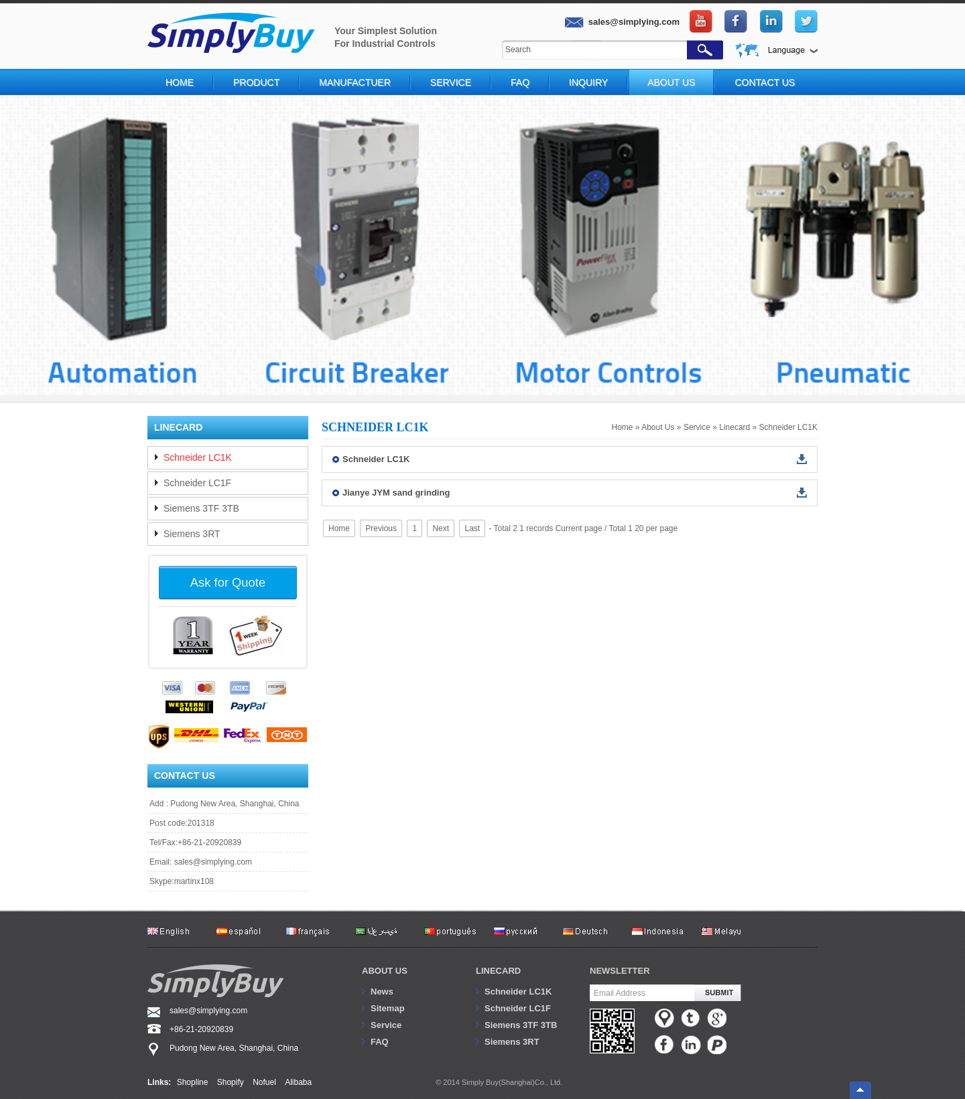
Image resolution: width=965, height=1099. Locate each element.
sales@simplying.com (213, 862)
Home (180, 82)
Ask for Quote (227, 582)
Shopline (192, 1082)
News (382, 991)
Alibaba (298, 1082)
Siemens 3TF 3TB (201, 508)
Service (450, 82)
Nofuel (264, 1082)
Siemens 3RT (192, 533)
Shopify (230, 1082)
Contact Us (764, 82)
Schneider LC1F (197, 483)
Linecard (734, 427)
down (802, 459)
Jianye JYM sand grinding (396, 493)
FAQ (520, 82)
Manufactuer (355, 82)
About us (384, 971)
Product (256, 82)
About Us (671, 82)
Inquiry (588, 82)
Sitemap (388, 1008)
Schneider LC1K (788, 427)
